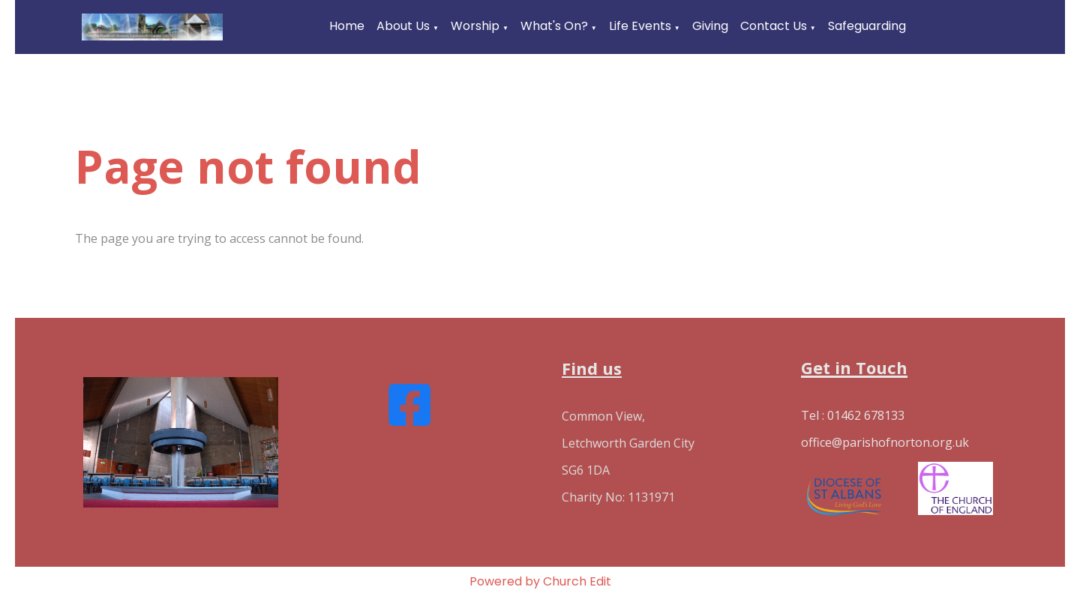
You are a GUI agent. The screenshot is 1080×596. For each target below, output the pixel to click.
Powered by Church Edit (540, 581)
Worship (475, 25)
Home (346, 25)
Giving (710, 25)
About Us (403, 25)
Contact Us (773, 25)
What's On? (554, 25)
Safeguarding (867, 25)
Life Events (640, 25)
